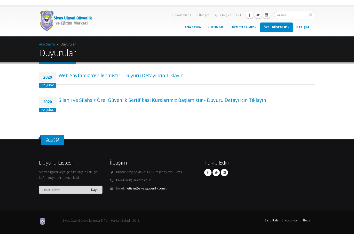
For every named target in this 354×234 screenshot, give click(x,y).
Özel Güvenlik (276, 27)
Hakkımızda (181, 15)
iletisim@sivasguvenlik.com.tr (147, 188)
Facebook (249, 15)
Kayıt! (95, 189)
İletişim (203, 15)
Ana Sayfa (193, 27)
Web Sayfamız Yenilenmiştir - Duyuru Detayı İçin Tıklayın (121, 75)
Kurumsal (216, 27)
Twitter (258, 15)
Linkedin (266, 15)
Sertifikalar (272, 220)
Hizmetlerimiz (244, 27)
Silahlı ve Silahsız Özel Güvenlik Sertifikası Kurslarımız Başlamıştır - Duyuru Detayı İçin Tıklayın (162, 100)
